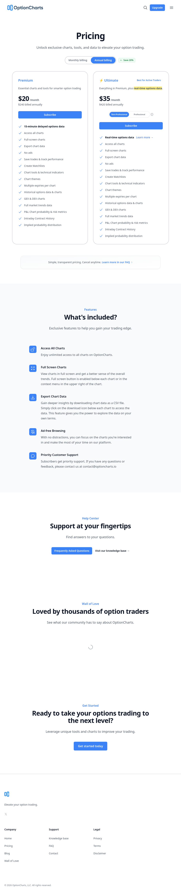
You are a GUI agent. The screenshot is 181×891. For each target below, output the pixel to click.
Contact (53, 853)
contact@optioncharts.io (99, 466)
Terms (97, 846)
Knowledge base (59, 838)
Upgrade (157, 7)
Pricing (8, 846)
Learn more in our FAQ (117, 262)
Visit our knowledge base (112, 550)
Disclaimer (99, 853)
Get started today (90, 746)
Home (8, 838)
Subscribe (50, 114)
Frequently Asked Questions (71, 550)
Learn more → (144, 137)
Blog (7, 853)
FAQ (51, 846)
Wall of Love (11, 861)
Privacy (97, 838)
